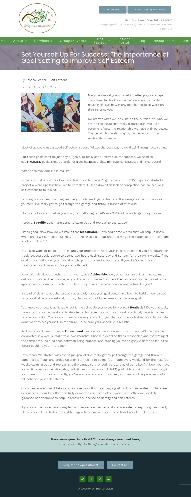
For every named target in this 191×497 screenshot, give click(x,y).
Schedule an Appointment (149, 10)
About (18, 41)
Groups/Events (73, 41)
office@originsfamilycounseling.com (120, 24)
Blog (141, 41)
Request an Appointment (80, 465)
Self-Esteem (58, 79)
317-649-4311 (152, 24)
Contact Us (120, 465)
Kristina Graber (36, 79)
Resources (162, 41)
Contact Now (112, 10)
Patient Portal (124, 40)
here (135, 439)
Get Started (100, 40)
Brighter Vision (104, 488)
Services (41, 41)
